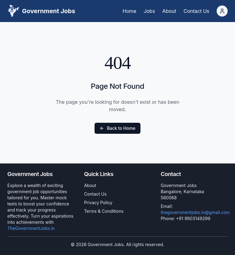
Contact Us (95, 194)
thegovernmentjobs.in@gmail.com (195, 212)
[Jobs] (149, 11)
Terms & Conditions (104, 211)
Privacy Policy (98, 202)
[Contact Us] (196, 11)
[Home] (129, 11)
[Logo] (41, 11)
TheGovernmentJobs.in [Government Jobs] (31, 228)
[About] (169, 11)
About (90, 185)
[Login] (222, 11)
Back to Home (117, 128)
